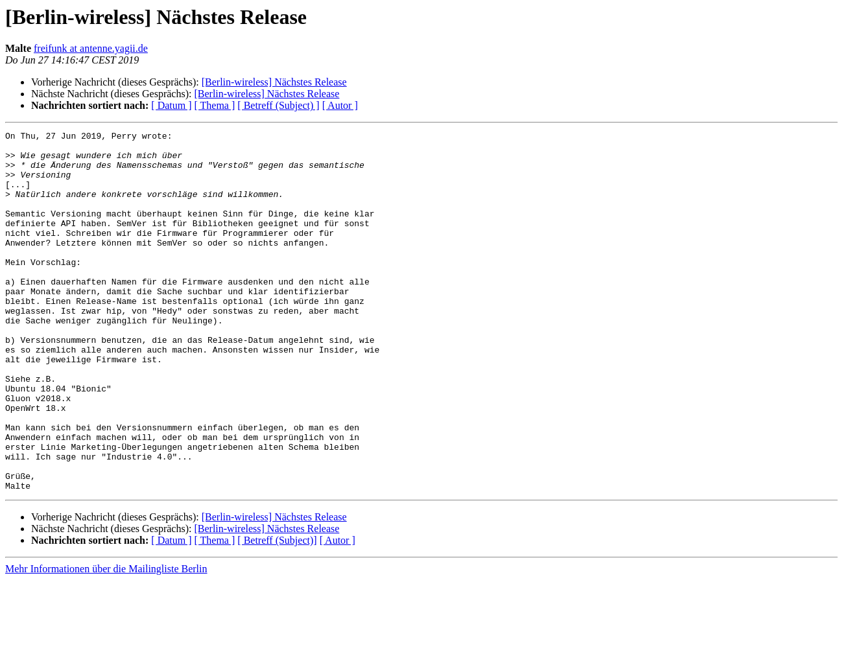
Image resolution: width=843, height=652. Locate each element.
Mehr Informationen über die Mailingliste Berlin (106, 640)
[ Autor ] (340, 105)
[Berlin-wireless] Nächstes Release (274, 81)
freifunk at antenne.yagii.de (91, 48)
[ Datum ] (171, 105)
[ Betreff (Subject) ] (278, 105)
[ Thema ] (215, 105)
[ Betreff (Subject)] (276, 612)
